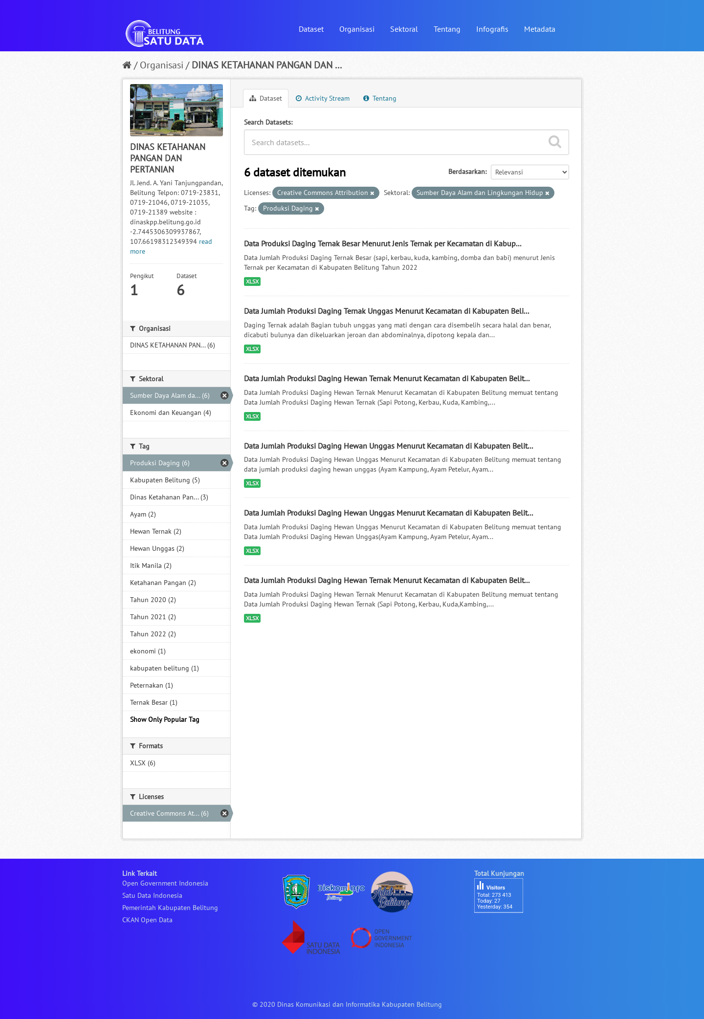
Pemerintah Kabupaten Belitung (170, 907)
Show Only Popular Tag (164, 719)
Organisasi (356, 29)
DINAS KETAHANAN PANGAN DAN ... (267, 65)
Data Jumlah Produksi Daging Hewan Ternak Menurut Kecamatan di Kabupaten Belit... (386, 378)
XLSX (252, 281)
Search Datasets (267, 122)
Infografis (492, 29)
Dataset (311, 29)
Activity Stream (323, 98)
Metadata (539, 29)
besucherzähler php (503, 929)
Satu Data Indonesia (152, 895)
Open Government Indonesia (165, 883)
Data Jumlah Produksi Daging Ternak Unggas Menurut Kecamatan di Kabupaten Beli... (386, 311)
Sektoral (404, 29)
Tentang (447, 29)
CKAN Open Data (147, 919)
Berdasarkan (466, 171)
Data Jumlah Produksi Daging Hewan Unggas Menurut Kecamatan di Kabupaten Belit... (388, 446)
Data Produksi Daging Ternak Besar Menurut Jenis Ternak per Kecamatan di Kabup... (382, 243)
